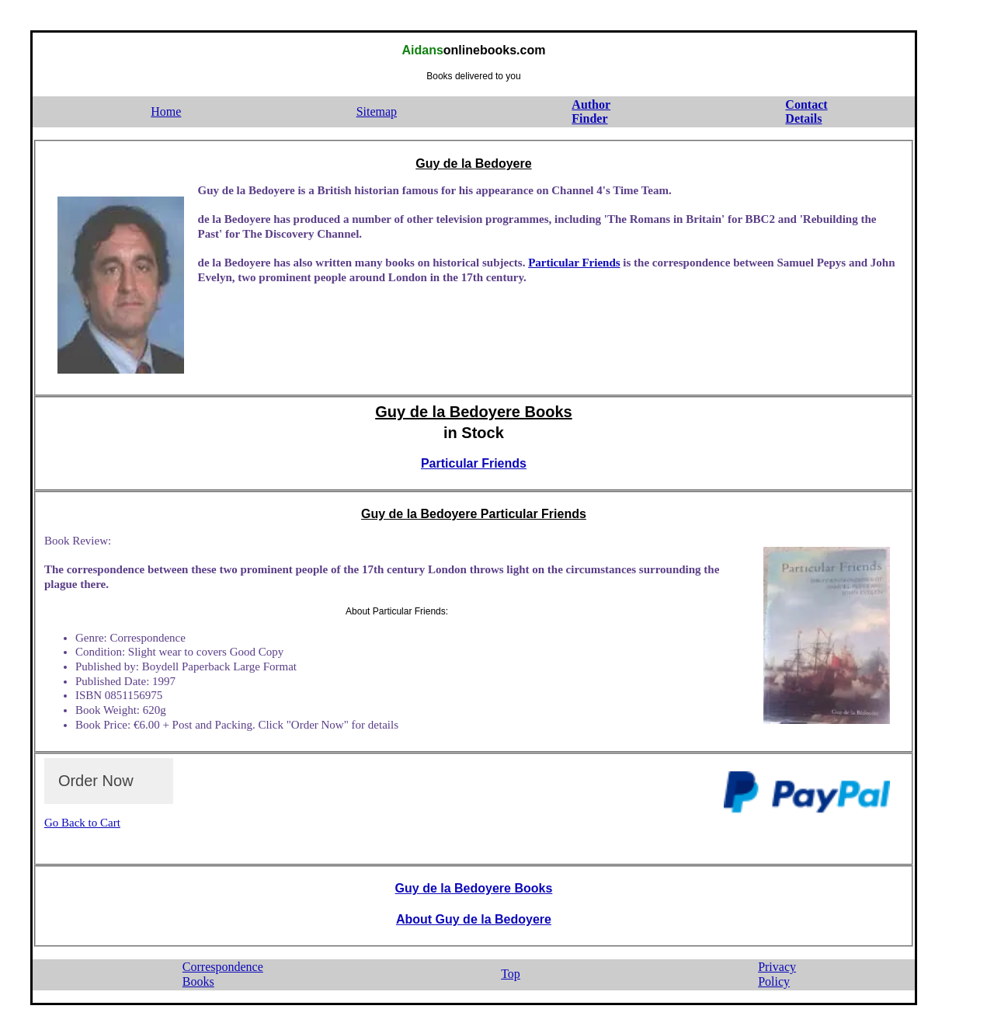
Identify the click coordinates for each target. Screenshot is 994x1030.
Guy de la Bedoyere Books (473, 411)
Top (510, 973)
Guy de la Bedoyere (473, 163)
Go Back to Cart (82, 822)
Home (166, 111)
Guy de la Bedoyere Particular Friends (473, 513)
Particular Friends (574, 262)
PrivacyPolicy (777, 974)
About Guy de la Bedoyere (473, 919)
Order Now (96, 780)
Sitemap (376, 111)
